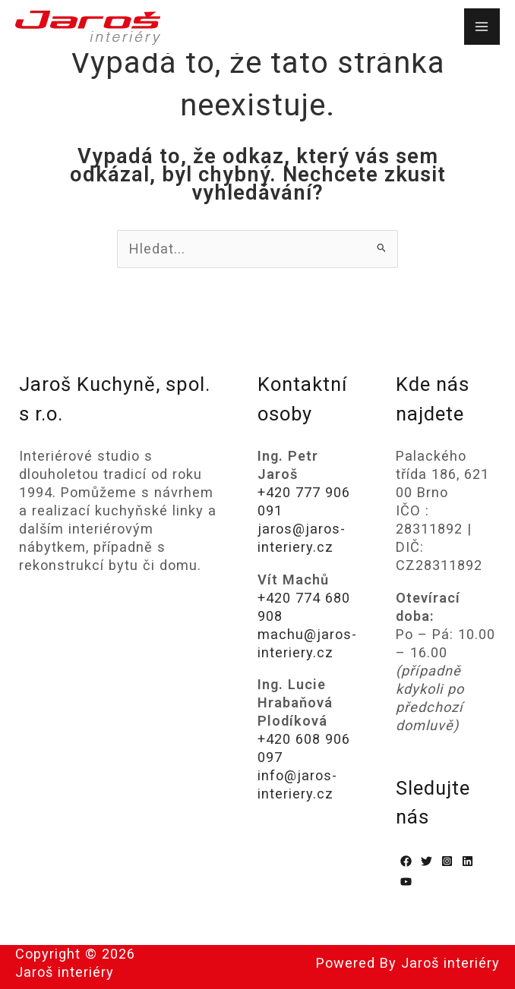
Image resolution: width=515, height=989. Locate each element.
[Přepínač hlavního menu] (482, 26)
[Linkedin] (467, 861)
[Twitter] (426, 861)
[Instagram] (447, 861)
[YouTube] (406, 881)
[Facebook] (406, 861)
